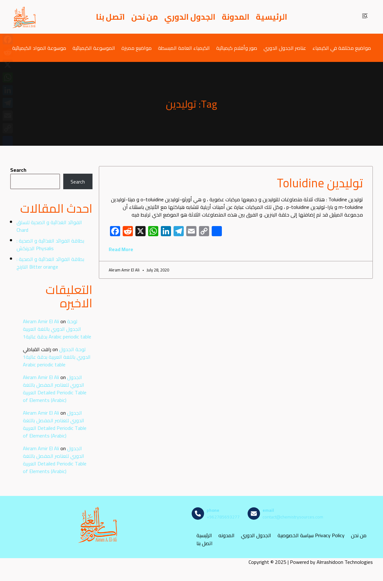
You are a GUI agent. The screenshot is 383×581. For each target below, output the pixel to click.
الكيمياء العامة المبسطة (184, 48)
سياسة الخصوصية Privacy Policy (311, 535)
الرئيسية (271, 17)
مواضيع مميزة (136, 48)
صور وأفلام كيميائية (236, 48)
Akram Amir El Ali (41, 321)
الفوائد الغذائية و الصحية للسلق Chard (49, 226)
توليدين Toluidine (320, 182)
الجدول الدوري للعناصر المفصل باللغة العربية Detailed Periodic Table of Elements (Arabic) (54, 388)
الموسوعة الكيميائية (93, 48)
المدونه (226, 535)
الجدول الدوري (189, 17)
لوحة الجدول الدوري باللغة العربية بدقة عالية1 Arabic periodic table (57, 329)
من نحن (144, 17)
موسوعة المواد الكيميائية (39, 48)
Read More (121, 249)
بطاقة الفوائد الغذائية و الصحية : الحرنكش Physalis (50, 244)
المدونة (236, 17)
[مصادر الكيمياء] (24, 17)
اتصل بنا (110, 17)
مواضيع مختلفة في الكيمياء (341, 48)
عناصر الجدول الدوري (284, 48)
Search (18, 170)
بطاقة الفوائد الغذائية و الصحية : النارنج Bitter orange (50, 262)
